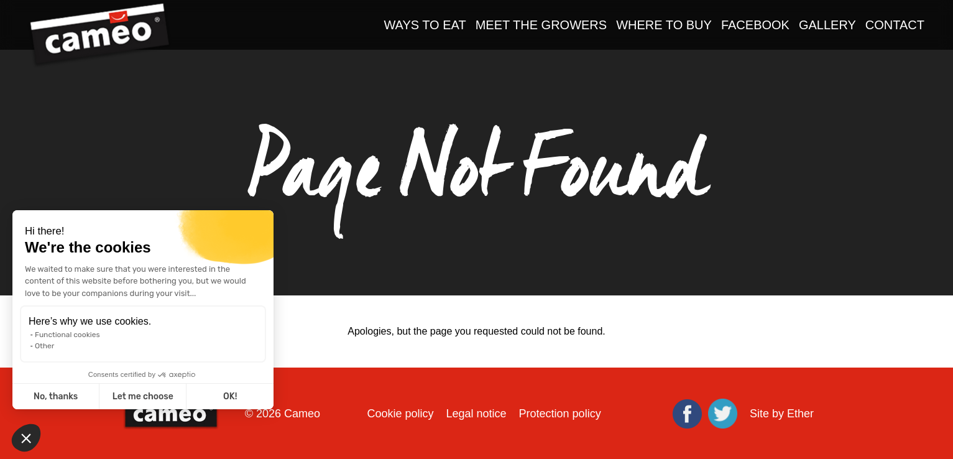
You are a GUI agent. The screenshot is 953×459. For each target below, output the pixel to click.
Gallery (827, 25)
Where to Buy (664, 25)
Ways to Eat (425, 25)
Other (44, 345)
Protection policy (560, 413)
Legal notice (476, 413)
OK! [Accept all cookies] (230, 396)
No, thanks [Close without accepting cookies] (56, 396)
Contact (894, 25)
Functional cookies (67, 334)
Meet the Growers (541, 25)
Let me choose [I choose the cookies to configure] (143, 396)
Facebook (755, 25)
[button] (26, 438)
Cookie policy (400, 413)
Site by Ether (782, 413)
